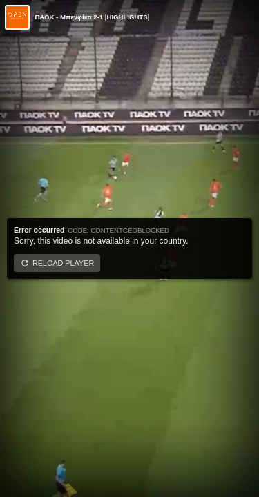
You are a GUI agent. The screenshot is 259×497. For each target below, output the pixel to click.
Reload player (63, 263)
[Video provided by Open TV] (17, 17)
